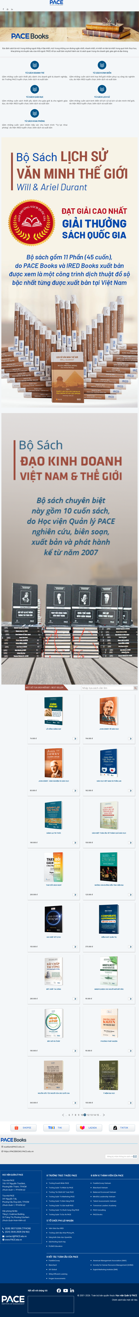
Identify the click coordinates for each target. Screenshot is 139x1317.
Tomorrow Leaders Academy (104, 1205)
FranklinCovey (54, 1260)
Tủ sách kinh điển (102, 72)
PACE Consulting (99, 1210)
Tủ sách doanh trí (34, 72)
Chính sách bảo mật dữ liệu (124, 1299)
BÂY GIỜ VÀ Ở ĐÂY (53, 1041)
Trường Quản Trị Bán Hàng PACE (61, 1201)
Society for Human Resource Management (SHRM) (113, 1265)
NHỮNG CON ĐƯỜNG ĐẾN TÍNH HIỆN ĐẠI (109, 885)
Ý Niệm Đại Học (109, 1093)
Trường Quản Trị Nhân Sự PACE (61, 1188)
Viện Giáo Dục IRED (56, 1228)
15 (97, 1115)
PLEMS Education (55, 1246)
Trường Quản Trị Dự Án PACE (60, 1214)
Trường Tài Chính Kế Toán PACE (61, 1192)
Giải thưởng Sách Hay (57, 1242)
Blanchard (53, 1265)
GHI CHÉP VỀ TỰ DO (54, 937)
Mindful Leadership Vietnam (104, 1196)
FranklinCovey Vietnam (102, 1183)
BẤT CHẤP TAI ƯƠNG (53, 989)
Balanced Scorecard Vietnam (104, 1192)
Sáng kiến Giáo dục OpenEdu (60, 1237)
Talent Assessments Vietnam (104, 1201)
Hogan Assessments (57, 1278)
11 (85, 1114)
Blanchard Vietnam (100, 1188)
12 (88, 1115)
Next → (103, 1114)
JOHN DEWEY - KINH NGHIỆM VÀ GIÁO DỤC (53, 781)
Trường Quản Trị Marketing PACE (62, 1196)
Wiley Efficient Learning (58, 1274)
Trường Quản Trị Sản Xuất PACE (61, 1205)
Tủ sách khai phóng (35, 121)
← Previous (63, 1114)
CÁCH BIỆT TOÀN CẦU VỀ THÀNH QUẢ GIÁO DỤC (109, 833)
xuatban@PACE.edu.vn (14, 1146)
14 (94, 1115)
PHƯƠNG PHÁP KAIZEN (109, 1041)
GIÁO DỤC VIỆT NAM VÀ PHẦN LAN (109, 781)
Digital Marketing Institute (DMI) (105, 1269)
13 (91, 1115)
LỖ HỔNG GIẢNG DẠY (53, 729)
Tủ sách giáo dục (34, 97)
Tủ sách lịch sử (102, 97)
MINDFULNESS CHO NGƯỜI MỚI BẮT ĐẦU (109, 989)
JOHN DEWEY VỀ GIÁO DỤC (109, 729)
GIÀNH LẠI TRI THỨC (53, 833)
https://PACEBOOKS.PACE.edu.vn (19, 1151)
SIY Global (53, 1269)
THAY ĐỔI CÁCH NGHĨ (53, 885)
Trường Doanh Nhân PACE (59, 1183)
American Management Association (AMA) (110, 1260)
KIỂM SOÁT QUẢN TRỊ (108, 937)
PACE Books (97, 1214)
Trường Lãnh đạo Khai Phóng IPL (61, 1233)
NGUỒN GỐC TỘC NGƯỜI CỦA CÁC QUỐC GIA (54, 1093)
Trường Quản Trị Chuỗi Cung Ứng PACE (64, 1210)
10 (82, 1115)
